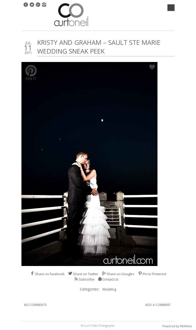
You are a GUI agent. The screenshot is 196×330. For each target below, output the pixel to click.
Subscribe (84, 279)
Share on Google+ (118, 274)
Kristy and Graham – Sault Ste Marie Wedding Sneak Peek (99, 46)
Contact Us (108, 279)
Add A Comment (158, 305)
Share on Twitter (83, 274)
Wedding (109, 289)
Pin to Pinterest (152, 274)
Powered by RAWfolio (177, 326)
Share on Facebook (47, 274)
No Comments (35, 305)
